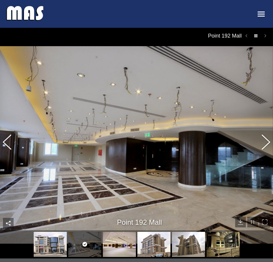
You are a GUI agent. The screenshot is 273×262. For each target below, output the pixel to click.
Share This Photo (8, 210)
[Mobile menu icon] (261, 14)
